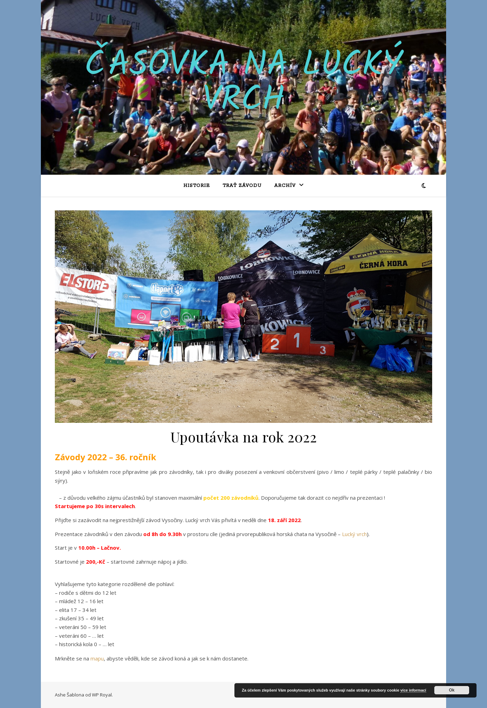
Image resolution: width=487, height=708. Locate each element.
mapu (97, 658)
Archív (285, 186)
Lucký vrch (354, 533)
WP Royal (102, 695)
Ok (452, 690)
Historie (196, 186)
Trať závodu (242, 186)
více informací (413, 690)
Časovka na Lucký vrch (243, 83)
